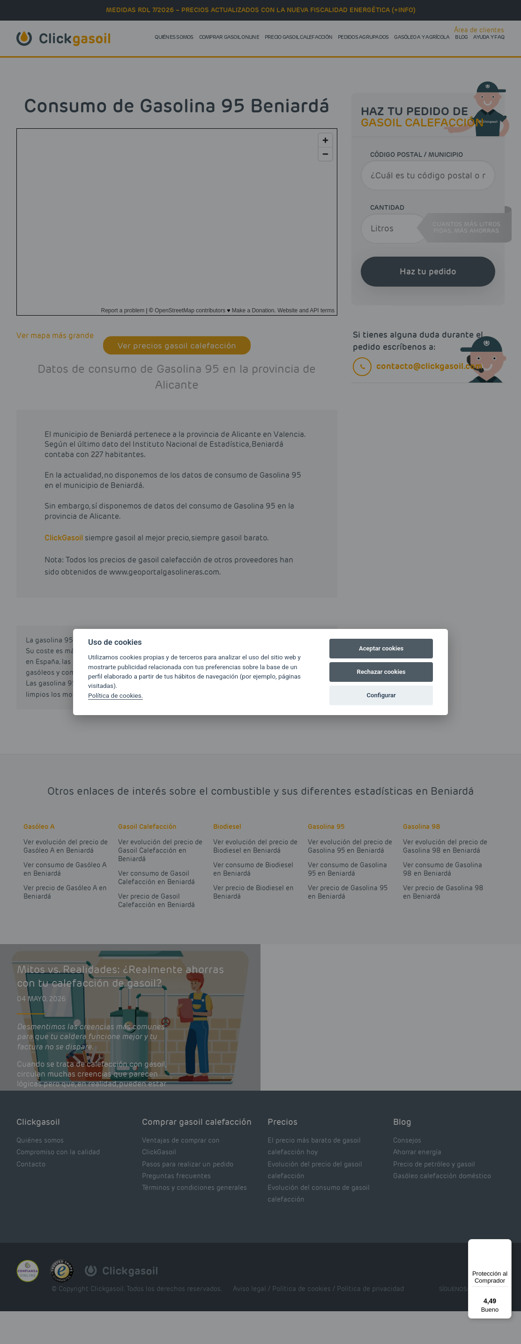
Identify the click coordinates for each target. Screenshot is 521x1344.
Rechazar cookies (381, 671)
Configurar (381, 695)
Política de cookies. (115, 695)
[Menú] (506, 1244)
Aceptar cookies (381, 648)
